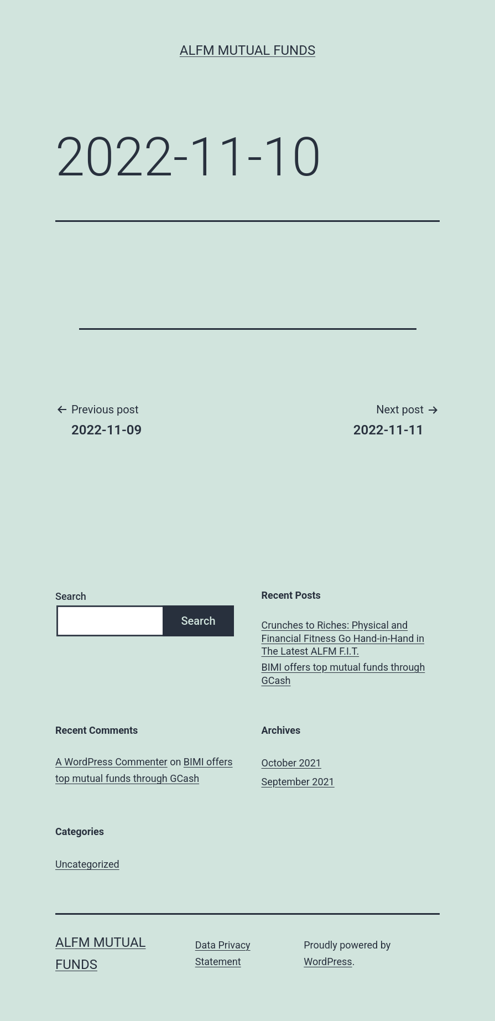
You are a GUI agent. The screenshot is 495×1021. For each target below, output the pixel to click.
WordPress (328, 961)
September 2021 (298, 781)
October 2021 (291, 763)
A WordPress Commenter (111, 762)
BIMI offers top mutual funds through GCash (343, 673)
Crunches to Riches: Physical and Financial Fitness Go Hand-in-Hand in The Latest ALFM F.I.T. (343, 638)
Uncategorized (87, 864)
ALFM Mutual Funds (247, 50)
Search (70, 596)
